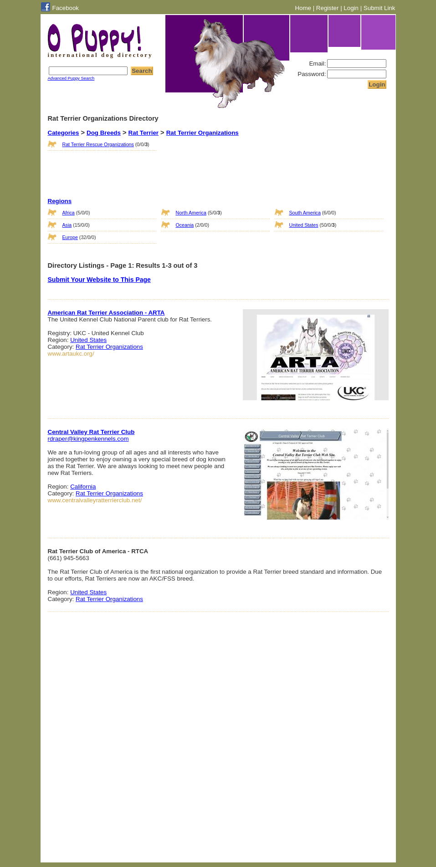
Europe (70, 237)
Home (303, 8)
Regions (60, 201)
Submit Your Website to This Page (99, 279)
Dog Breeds (104, 132)
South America (305, 212)
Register (327, 8)
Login (351, 8)
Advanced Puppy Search (71, 78)
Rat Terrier (143, 132)
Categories (63, 132)
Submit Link (379, 8)
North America (191, 212)
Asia (67, 225)
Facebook (65, 8)
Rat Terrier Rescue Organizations (98, 144)
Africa (68, 212)
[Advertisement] (206, 158)
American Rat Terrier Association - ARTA (106, 312)
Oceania (185, 225)
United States (303, 225)
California (83, 486)
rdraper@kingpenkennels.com (88, 438)
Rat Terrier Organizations (202, 132)
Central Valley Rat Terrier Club (91, 431)
